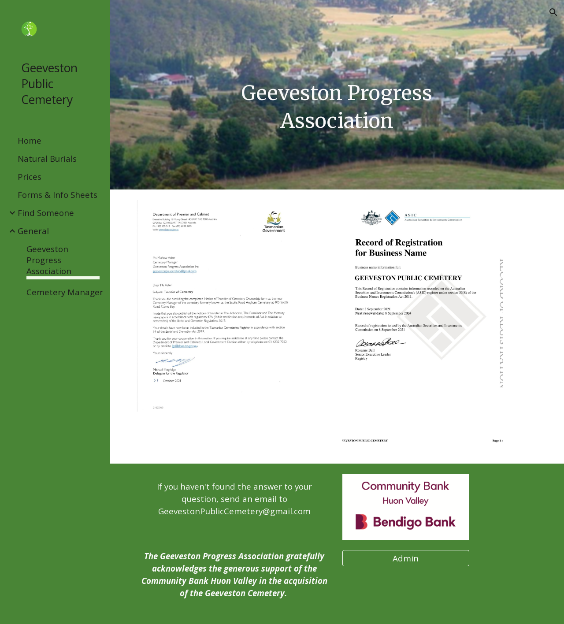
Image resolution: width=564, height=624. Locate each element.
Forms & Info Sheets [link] (57, 194)
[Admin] (406, 558)
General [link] (33, 230)
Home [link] (29, 140)
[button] (553, 12)
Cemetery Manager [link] (64, 291)
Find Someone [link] (46, 212)
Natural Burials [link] (47, 158)
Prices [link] (29, 176)
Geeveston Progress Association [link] (48, 259)
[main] (337, 107)
